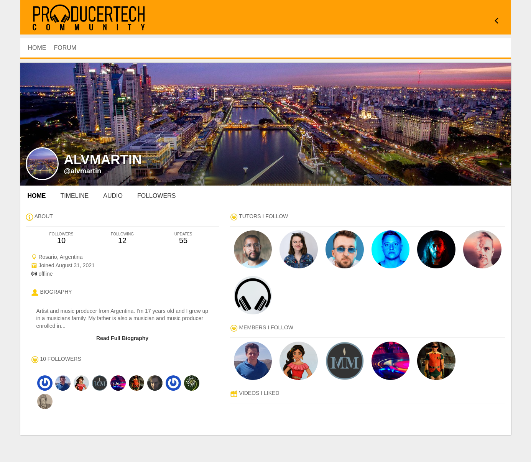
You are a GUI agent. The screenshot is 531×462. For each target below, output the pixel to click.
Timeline (75, 195)
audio (113, 195)
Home (37, 195)
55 (183, 238)
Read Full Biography (122, 338)
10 (61, 238)
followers (156, 195)
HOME (37, 47)
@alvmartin (83, 171)
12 (122, 238)
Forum (65, 47)
